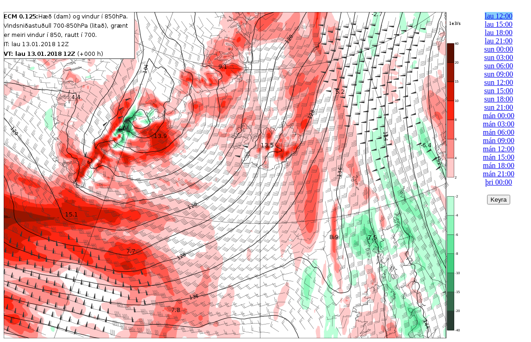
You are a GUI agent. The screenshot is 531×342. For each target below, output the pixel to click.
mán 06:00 (498, 132)
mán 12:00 (498, 149)
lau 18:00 (498, 32)
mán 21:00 (498, 174)
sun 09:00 (498, 74)
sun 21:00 (498, 107)
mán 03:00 (498, 124)
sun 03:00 (498, 57)
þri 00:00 (498, 182)
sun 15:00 (498, 91)
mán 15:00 (498, 157)
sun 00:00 (498, 49)
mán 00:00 (498, 116)
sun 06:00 (498, 66)
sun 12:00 (498, 82)
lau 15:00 (498, 24)
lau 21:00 (498, 41)
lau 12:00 (498, 16)
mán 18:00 (498, 165)
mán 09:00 (498, 140)
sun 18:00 (498, 99)
